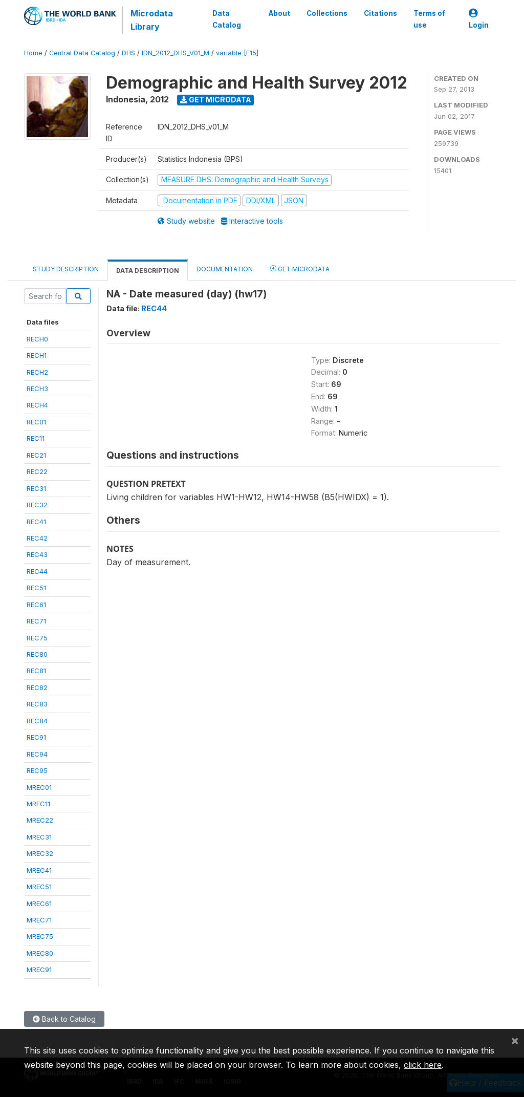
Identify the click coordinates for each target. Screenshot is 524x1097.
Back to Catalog (64, 1019)
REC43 (37, 554)
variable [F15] (237, 53)
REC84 (37, 721)
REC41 (36, 522)
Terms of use (429, 19)
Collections (327, 13)
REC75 (37, 638)
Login (479, 19)
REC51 (36, 588)
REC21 (36, 455)
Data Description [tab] (147, 270)
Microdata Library (151, 20)
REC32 (37, 505)
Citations (380, 13)
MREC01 (39, 787)
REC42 (37, 538)
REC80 (37, 654)
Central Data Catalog (82, 53)
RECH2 (37, 372)
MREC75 (40, 936)
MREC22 (40, 820)
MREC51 (39, 887)
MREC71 (39, 920)
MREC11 (38, 804)
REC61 (36, 604)
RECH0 (37, 339)
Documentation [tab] (224, 269)
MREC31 (39, 837)
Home (33, 53)
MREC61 (39, 903)
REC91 (36, 737)
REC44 (37, 571)
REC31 (36, 488)
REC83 (37, 704)
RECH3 (37, 388)
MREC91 (39, 969)
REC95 (37, 770)
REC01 (36, 422)
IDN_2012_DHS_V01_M (175, 53)
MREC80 (40, 953)
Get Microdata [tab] (300, 268)
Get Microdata (215, 99)
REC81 (36, 670)
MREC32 (40, 853)
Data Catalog (226, 19)
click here (423, 1065)
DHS (128, 53)
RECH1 (37, 355)
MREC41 (39, 870)
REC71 (36, 621)
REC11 (36, 438)
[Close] (515, 1040)
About (279, 13)
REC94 (37, 754)
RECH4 (37, 405)
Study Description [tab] (66, 269)
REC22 (37, 471)
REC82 (37, 687)
